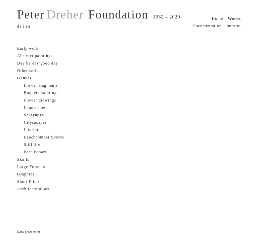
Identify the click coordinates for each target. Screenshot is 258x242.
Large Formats (31, 166)
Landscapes (35, 107)
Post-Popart (35, 152)
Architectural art (33, 189)
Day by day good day (37, 63)
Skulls (23, 159)
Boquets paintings (41, 92)
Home (217, 18)
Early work (28, 48)
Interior (31, 129)
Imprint (233, 26)
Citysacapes (35, 122)
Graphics (25, 174)
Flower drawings (40, 100)
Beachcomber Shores (44, 137)
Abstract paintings (35, 55)
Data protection (28, 232)
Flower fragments (41, 85)
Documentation (207, 26)
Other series (29, 70)
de (19, 26)
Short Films (28, 181)
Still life (32, 144)
